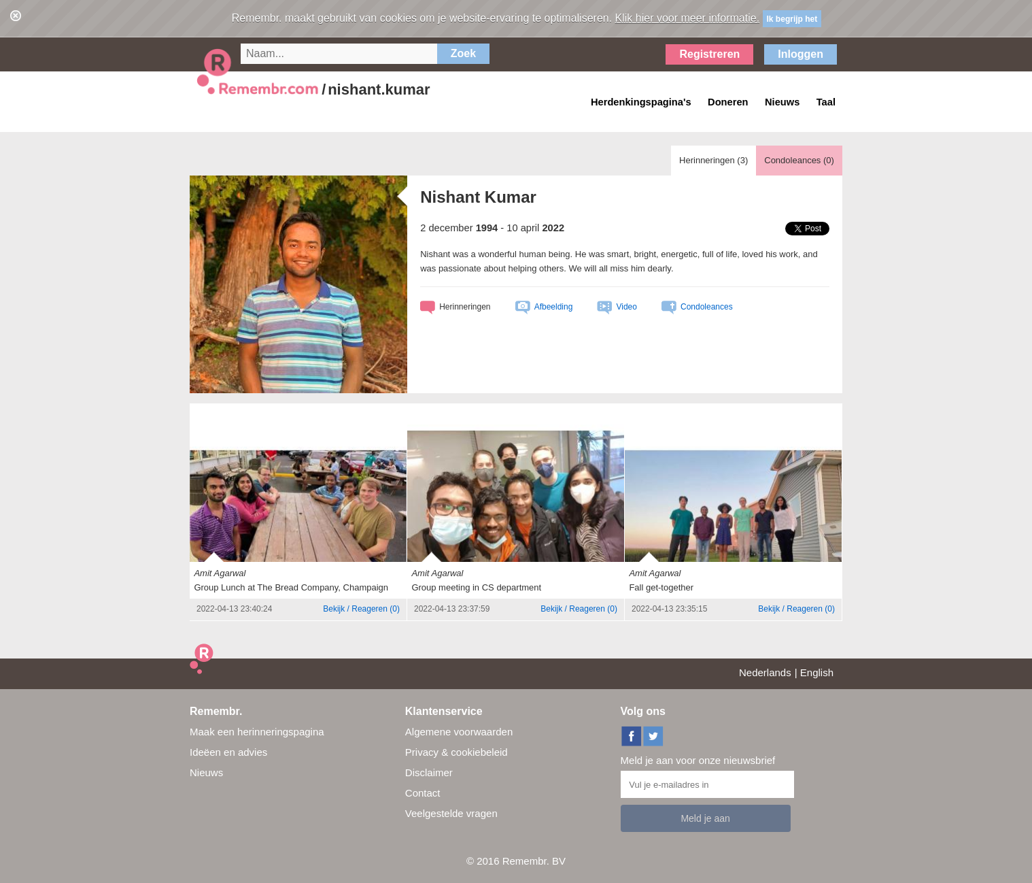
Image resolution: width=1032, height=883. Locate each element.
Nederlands (765, 672)
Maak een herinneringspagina (257, 731)
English (816, 672)
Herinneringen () (713, 160)
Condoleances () (799, 160)
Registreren (709, 54)
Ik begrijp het (792, 19)
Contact (423, 793)
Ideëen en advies (228, 752)
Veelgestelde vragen (451, 813)
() (361, 609)
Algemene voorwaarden (459, 731)
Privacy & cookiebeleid (456, 752)
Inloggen (800, 54)
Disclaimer (429, 772)
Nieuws (206, 772)
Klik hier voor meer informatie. (687, 18)
